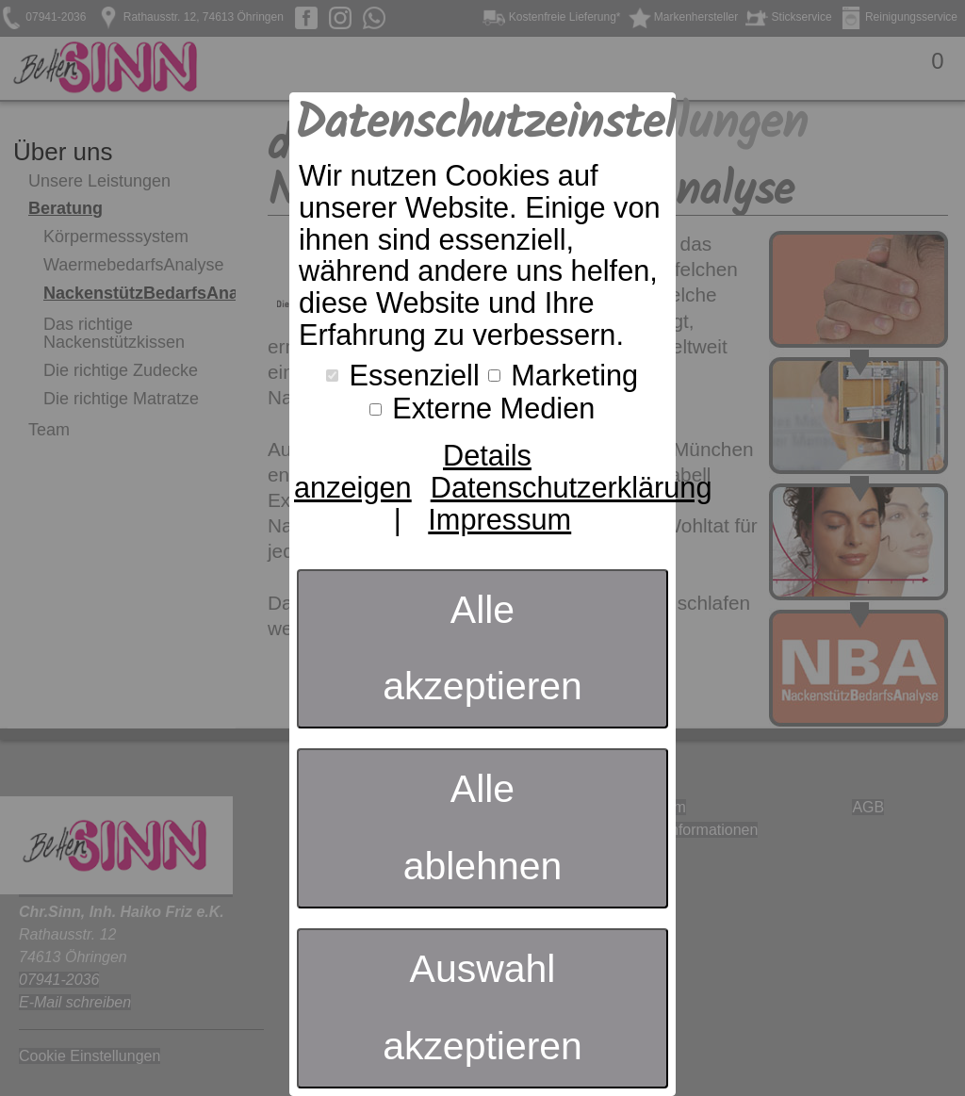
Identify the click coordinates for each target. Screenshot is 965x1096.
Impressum (499, 519)
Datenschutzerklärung (571, 487)
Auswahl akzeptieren (482, 1007)
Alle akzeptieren (482, 648)
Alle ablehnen (483, 827)
